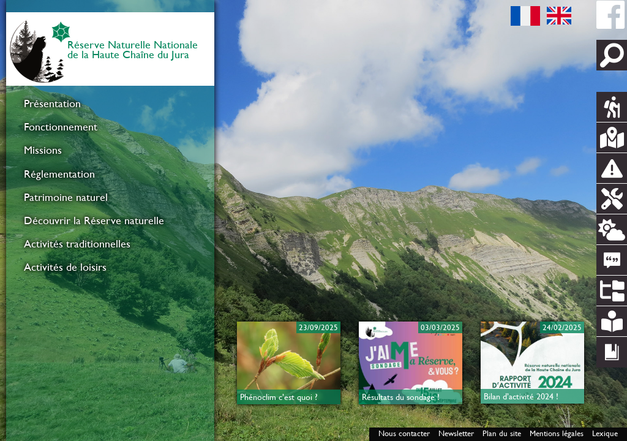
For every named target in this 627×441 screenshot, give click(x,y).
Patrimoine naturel (66, 197)
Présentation (52, 103)
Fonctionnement (60, 127)
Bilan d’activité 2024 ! (521, 396)
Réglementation (59, 174)
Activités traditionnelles (77, 244)
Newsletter (456, 433)
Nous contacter (404, 433)
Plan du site (501, 433)
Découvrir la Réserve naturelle (94, 220)
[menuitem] (110, 103)
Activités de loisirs (65, 267)
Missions (43, 150)
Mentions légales (557, 433)
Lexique (605, 433)
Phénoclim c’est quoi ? (279, 397)
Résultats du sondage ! (401, 397)
